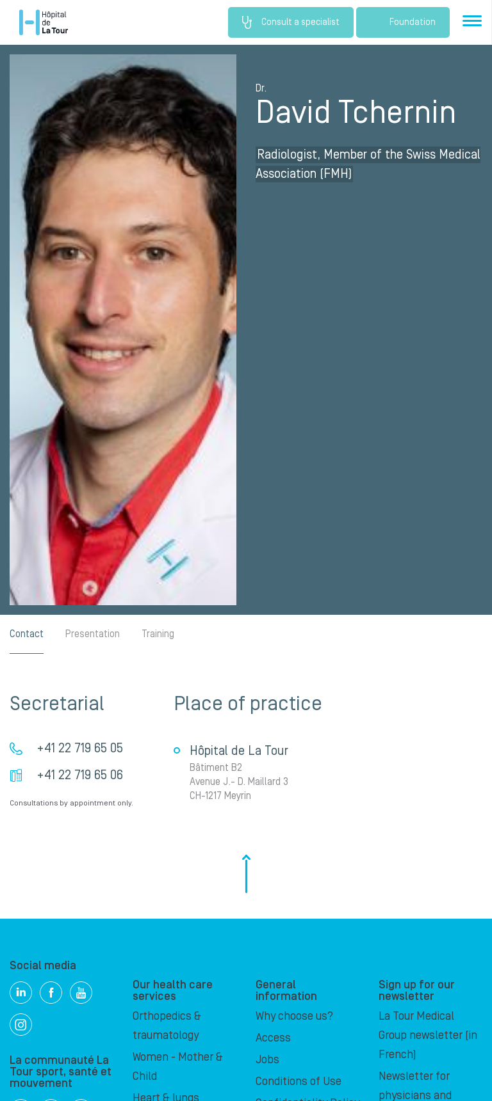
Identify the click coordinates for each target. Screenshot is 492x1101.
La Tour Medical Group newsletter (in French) (428, 1035)
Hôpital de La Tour (43, 22)
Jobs (267, 1059)
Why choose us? (294, 1016)
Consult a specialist (291, 22)
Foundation (403, 22)
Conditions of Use (298, 1081)
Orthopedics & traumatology (167, 1026)
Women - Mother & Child (178, 1066)
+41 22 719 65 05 (80, 748)
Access (273, 1038)
